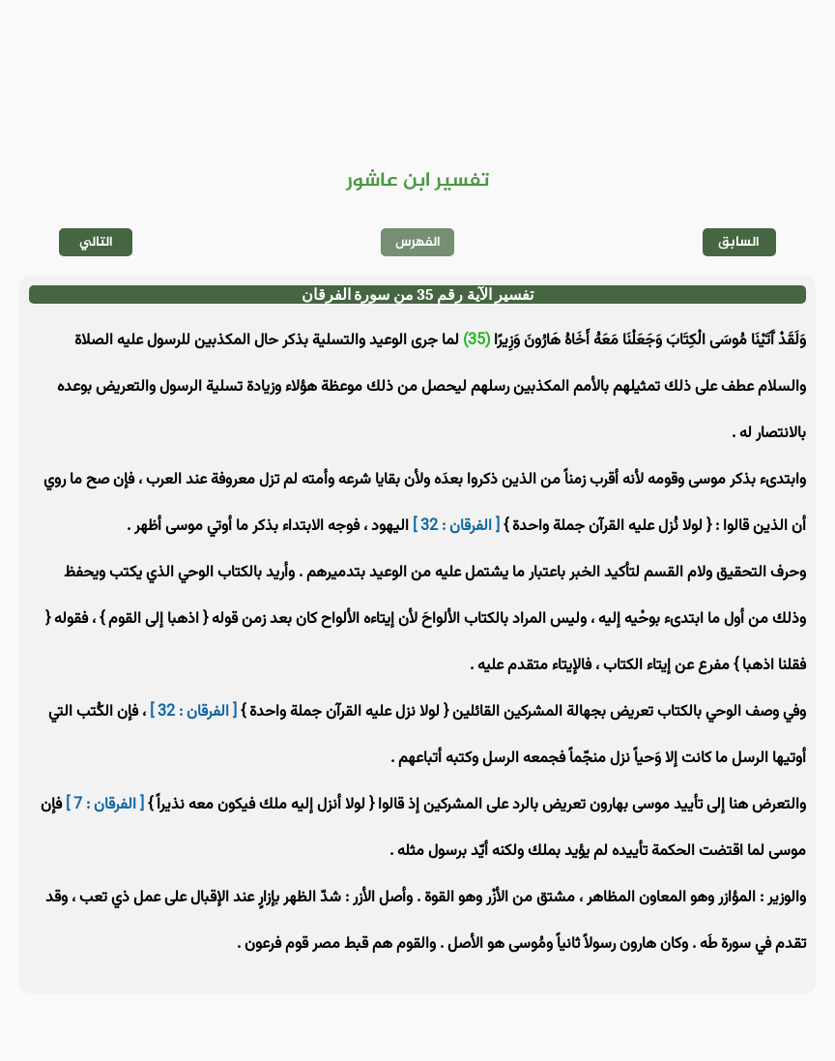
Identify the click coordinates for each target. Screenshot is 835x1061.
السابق (739, 242)
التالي (96, 242)
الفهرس (418, 242)
